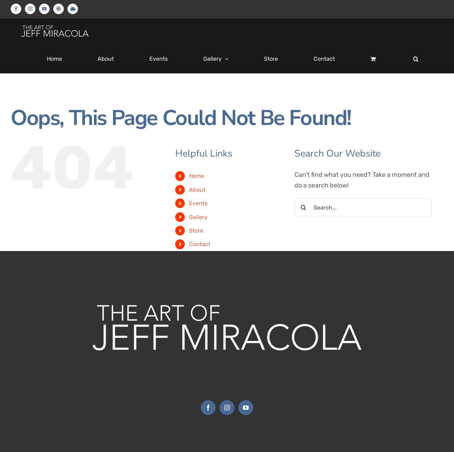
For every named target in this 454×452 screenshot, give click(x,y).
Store (196, 230)
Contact (199, 244)
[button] (416, 59)
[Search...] (363, 207)
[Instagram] (227, 407)
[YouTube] (245, 407)
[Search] (303, 207)
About (197, 189)
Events (198, 203)
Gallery (198, 217)
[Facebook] (208, 407)
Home (196, 176)
